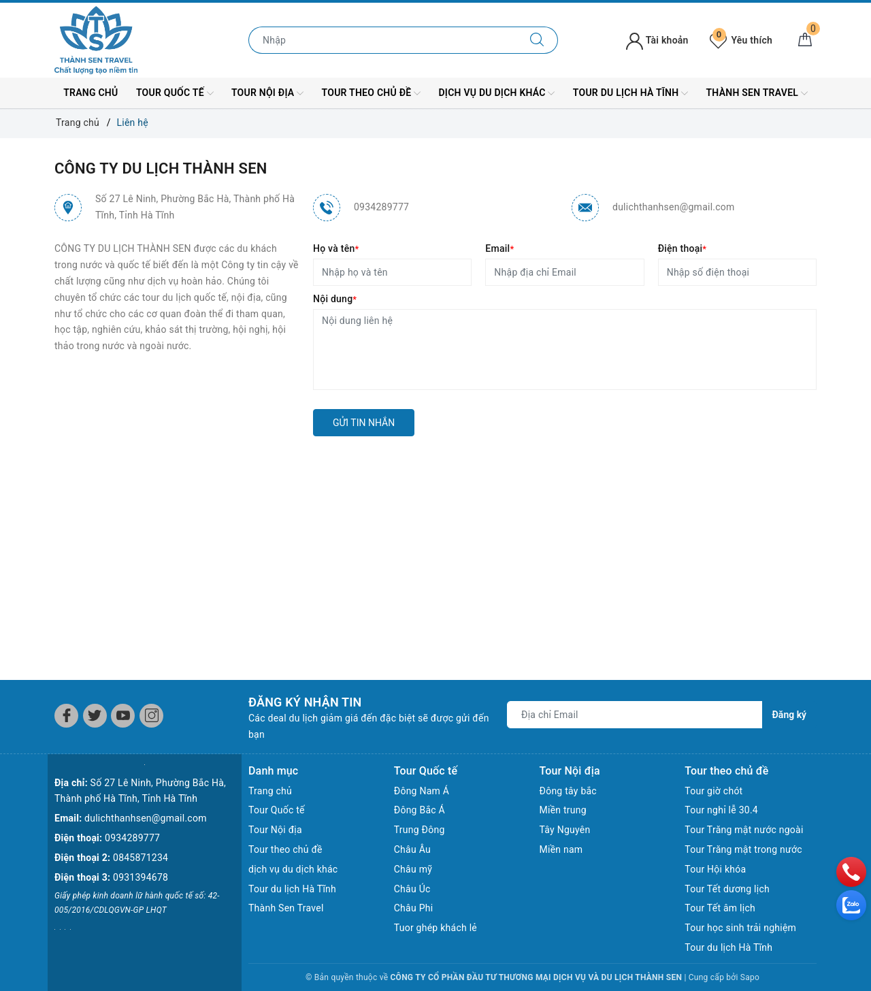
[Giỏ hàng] (805, 40)
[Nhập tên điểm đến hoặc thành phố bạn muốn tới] (382, 40)
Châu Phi (413, 908)
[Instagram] (151, 716)
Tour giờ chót (713, 790)
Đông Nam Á (421, 790)
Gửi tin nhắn (364, 422)
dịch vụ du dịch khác (496, 93)
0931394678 (140, 877)
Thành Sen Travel (757, 93)
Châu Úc (412, 888)
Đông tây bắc (568, 790)
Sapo (749, 977)
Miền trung (563, 810)
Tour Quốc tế (175, 93)
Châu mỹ (413, 869)
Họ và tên (336, 248)
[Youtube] (123, 716)
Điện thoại (682, 248)
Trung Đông (419, 829)
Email (499, 248)
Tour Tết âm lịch (720, 908)
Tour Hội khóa (715, 869)
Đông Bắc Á (419, 810)
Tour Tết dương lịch (727, 888)
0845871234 (140, 857)
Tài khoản (657, 40)
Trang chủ (90, 92)
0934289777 (381, 206)
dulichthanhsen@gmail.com (673, 206)
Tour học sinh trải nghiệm (740, 927)
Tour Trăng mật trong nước (743, 849)
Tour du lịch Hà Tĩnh (630, 93)
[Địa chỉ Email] (635, 714)
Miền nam (561, 849)
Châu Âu (412, 849)
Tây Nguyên (565, 829)
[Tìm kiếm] (537, 40)
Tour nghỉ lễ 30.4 (721, 810)
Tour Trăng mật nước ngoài (744, 829)
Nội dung (335, 298)
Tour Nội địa (267, 93)
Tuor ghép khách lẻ (435, 927)
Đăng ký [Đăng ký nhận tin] (789, 714)
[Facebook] (66, 716)
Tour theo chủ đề (371, 93)
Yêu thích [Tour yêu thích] (741, 40)
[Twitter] (95, 716)
